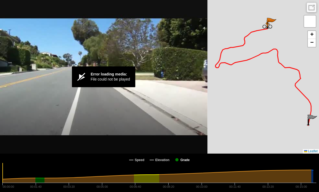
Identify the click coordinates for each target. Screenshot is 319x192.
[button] (312, 120)
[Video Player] (103, 77)
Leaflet (311, 151)
